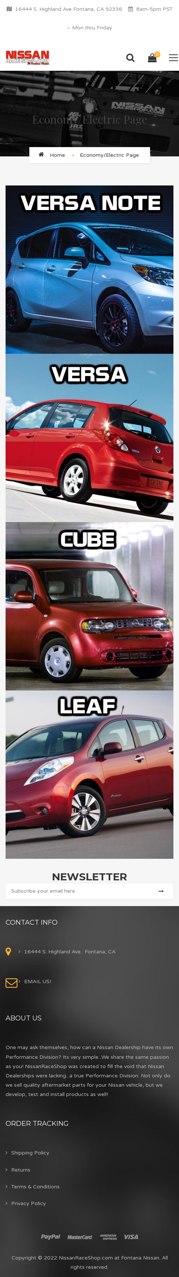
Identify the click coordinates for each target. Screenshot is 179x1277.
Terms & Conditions (35, 1187)
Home (57, 155)
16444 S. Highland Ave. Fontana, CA (69, 952)
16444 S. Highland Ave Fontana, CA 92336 (68, 9)
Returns (20, 1170)
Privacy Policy (28, 1203)
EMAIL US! (37, 981)
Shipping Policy (30, 1153)
